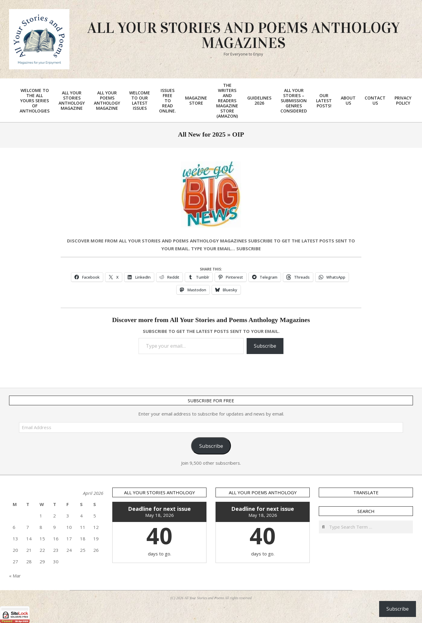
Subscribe (265, 346)
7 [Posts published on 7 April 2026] (27, 527)
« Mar (15, 576)
